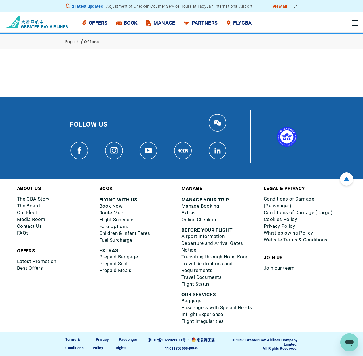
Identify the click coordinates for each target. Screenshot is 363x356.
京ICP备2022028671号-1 (169, 340)
